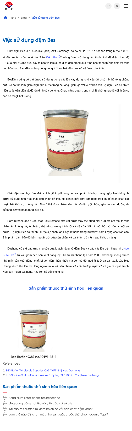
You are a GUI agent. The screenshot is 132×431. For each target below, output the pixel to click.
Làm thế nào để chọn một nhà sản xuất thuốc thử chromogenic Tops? (58, 414)
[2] (15, 254)
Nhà (13, 17)
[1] (59, 56)
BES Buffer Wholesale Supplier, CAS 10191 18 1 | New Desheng (43, 370)
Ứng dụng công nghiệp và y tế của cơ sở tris (40, 403)
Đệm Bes (52, 57)
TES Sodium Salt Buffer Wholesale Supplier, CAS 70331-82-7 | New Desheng (52, 375)
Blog (24, 17)
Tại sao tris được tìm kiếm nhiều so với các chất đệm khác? (51, 409)
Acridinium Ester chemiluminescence (34, 398)
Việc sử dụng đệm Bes (45, 17)
